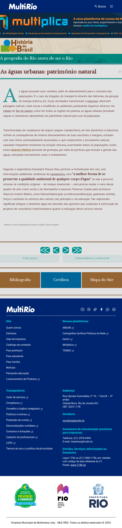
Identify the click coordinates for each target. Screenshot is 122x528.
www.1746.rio (78, 465)
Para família (13, 361)
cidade (7, 111)
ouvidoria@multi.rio (73, 420)
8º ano (14, 225)
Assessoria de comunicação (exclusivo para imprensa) (87, 430)
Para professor (14, 350)
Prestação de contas (19, 420)
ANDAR (68, 327)
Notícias (10, 367)
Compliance (14, 403)
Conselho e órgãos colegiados (24, 408)
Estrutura (11, 333)
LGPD (11, 443)
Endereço (69, 390)
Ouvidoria (69, 414)
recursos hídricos (21, 150)
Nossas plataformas (75, 321)
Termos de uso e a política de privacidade (29, 448)
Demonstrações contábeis (22, 425)
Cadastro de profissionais (22, 437)
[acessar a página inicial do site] (23, 6)
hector (68, 339)
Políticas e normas (18, 414)
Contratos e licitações (19, 431)
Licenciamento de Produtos (23, 379)
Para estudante (14, 356)
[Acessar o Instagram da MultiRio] (89, 309)
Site (8, 321)
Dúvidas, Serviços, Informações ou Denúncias (84, 450)
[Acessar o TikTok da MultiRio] (95, 309)
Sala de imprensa (16, 339)
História (7, 225)
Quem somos (13, 327)
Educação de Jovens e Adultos (32, 225)
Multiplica (70, 344)
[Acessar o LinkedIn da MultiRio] (114, 309)
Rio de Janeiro (24, 111)
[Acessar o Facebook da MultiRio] (101, 309)
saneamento (57, 174)
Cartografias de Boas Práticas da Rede (86, 333)
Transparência (15, 390)
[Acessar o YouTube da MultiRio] (82, 309)
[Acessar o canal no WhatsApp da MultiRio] (108, 309)
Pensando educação (17, 373)
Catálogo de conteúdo (18, 344)
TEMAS (68, 350)
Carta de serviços (17, 397)
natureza (92, 101)
